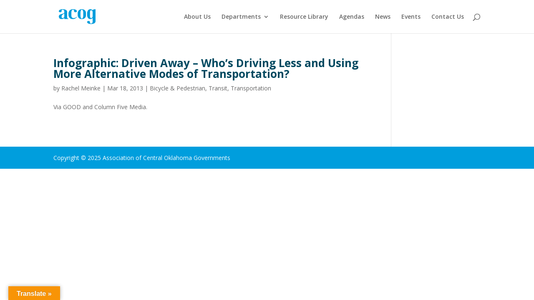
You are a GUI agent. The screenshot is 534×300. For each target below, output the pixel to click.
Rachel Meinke (81, 88)
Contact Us (447, 17)
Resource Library (304, 17)
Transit (218, 88)
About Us (197, 17)
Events (411, 17)
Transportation (251, 88)
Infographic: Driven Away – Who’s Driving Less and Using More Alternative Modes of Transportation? (205, 68)
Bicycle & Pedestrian (177, 88)
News (382, 17)
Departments (241, 17)
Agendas (351, 17)
